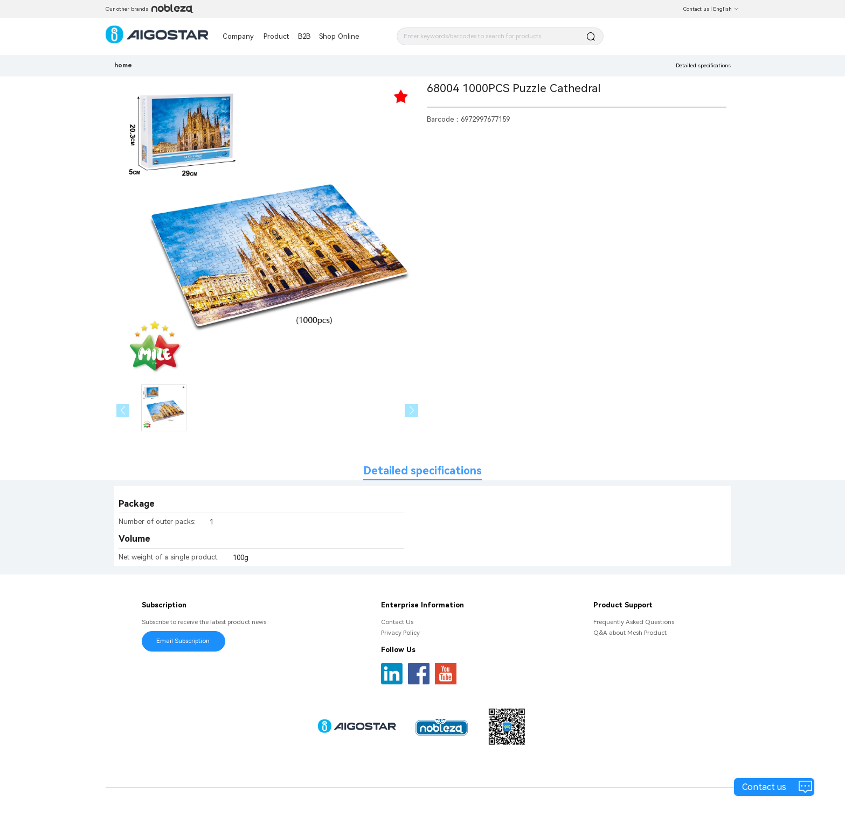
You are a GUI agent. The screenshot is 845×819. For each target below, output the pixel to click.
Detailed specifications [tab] (422, 471)
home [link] (123, 65)
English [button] (726, 9)
